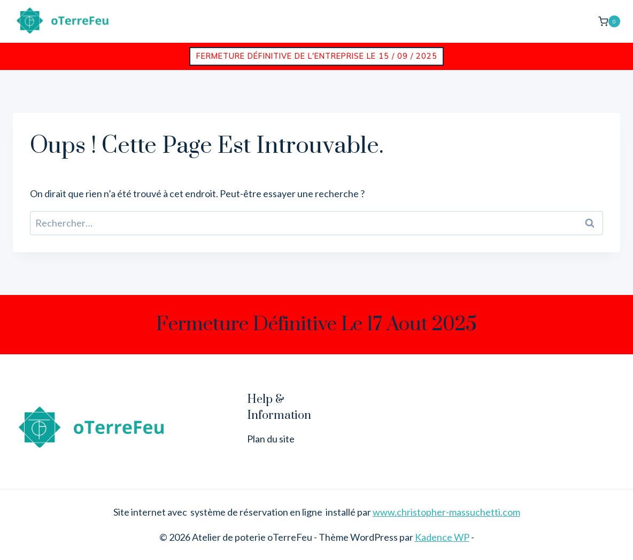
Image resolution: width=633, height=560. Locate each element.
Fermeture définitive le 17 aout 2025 (316, 324)
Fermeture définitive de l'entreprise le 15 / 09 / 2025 (316, 56)
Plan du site (271, 439)
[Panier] (609, 21)
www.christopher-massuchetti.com (446, 512)
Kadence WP (442, 537)
